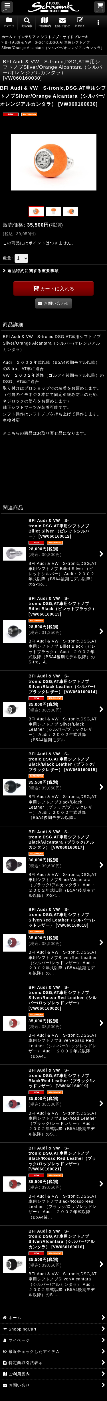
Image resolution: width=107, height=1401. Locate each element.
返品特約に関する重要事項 (31, 270)
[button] (7, 7)
